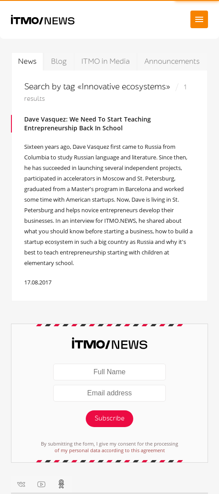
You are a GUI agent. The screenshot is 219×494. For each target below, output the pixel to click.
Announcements (172, 61)
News (27, 61)
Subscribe (109, 418)
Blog (59, 61)
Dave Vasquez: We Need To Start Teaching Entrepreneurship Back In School (87, 123)
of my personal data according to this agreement (110, 450)
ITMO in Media (105, 61)
